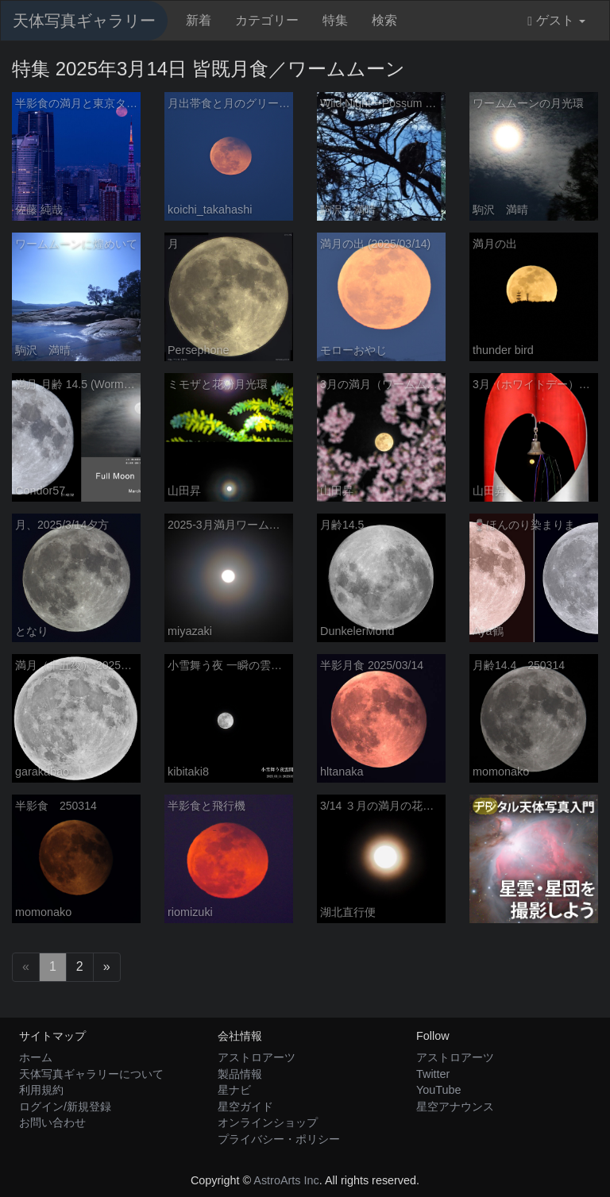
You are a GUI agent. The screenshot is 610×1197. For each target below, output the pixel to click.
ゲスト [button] (556, 20)
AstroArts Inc (286, 1180)
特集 (335, 20)
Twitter (433, 1074)
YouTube (438, 1089)
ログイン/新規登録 (65, 1106)
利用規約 (41, 1089)
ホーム (35, 1057)
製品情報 (240, 1074)
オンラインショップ (268, 1122)
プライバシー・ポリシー (279, 1139)
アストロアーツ (256, 1057)
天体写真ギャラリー (84, 20)
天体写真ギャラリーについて (91, 1074)
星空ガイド (245, 1106)
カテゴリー (267, 20)
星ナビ (234, 1089)
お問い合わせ (52, 1122)
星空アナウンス (455, 1106)
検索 (384, 20)
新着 (198, 20)
